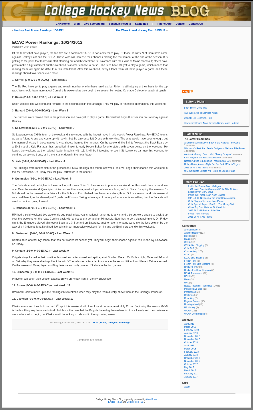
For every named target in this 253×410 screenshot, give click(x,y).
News (187, 279)
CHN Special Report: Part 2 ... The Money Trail (211, 204)
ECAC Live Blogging (194, 258)
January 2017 (191, 377)
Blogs (187, 239)
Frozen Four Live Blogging (197, 264)
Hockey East (190, 267)
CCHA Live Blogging (194, 245)
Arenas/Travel (191, 229)
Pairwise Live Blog (193, 289)
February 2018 (191, 352)
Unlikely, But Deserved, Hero (198, 118)
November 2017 (192, 361)
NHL (186, 282)
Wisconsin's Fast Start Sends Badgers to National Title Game (214, 148)
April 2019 (189, 324)
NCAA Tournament (193, 273)
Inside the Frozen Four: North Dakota (206, 195)
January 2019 (191, 333)
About (187, 387)
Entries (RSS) (115, 402)
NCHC (187, 276)
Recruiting (189, 298)
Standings (141, 23)
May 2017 (189, 367)
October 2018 (191, 342)
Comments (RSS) (135, 402)
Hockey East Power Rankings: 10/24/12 (39, 30)
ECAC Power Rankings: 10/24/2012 (47, 42)
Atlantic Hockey (192, 233)
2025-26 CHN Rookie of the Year (204, 210)
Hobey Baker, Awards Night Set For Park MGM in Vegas (212, 164)
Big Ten (188, 236)
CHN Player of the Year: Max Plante (202, 157)
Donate (180, 23)
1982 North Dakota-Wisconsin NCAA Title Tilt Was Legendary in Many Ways (213, 190)
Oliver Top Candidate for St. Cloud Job (207, 207)
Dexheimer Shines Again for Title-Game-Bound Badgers (211, 123)
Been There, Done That (195, 108)
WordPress (151, 399)
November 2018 (192, 339)
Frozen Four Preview (198, 213)
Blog (77, 23)
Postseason (190, 292)
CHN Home (63, 23)
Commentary (190, 251)
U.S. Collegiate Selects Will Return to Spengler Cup (209, 171)
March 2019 (190, 327)
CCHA (187, 242)
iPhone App (164, 23)
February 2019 (191, 330)
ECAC (96, 322)
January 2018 (191, 355)
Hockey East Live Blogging (197, 270)
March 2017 (190, 370)
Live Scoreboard (94, 23)
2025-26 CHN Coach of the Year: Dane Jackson (211, 198)
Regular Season (192, 301)
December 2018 (192, 336)
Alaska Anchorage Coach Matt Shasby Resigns (207, 154)
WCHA (187, 310)
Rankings (189, 295)
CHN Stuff (189, 248)
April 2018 (189, 345)
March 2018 (190, 348)
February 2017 (191, 373)
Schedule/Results (120, 23)
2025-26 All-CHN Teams (196, 167)
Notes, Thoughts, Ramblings (115, 322)
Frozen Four (190, 261)
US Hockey (189, 307)
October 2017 (191, 364)
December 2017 (192, 358)
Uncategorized (191, 304)
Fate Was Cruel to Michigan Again (201, 113)
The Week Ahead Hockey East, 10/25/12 (140, 30)
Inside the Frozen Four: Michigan (204, 186)
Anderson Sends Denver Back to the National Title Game (212, 142)
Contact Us (196, 23)
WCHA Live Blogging (194, 314)
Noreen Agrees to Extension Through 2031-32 (207, 161)
